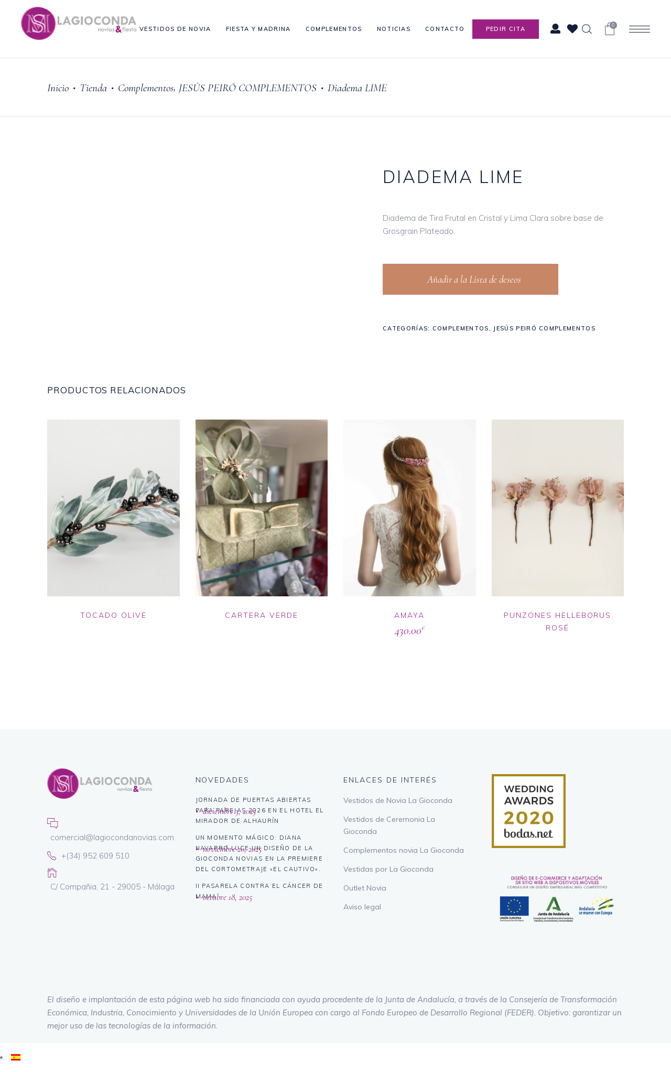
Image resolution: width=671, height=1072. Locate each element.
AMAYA (409, 615)
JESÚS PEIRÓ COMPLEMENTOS (248, 87)
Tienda (93, 87)
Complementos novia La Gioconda (403, 850)
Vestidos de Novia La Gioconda (397, 800)
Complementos (146, 87)
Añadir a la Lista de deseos (473, 279)
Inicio (58, 87)
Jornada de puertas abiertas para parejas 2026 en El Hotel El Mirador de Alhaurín (260, 810)
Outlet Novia (364, 888)
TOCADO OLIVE (113, 615)
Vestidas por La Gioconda (388, 869)
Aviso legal (362, 907)
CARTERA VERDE (261, 615)
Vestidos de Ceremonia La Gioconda (389, 825)
